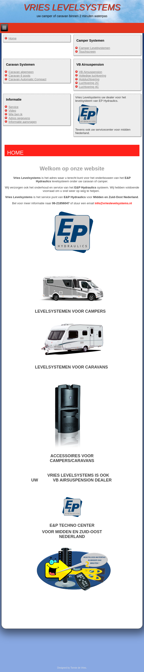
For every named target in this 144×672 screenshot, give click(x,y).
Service (13, 107)
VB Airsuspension (90, 72)
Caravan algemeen (21, 72)
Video (12, 110)
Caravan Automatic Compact (27, 79)
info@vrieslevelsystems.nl (113, 203)
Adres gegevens (19, 118)
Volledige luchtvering (92, 75)
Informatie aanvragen (22, 122)
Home (12, 38)
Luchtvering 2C (89, 83)
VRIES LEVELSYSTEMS (72, 7)
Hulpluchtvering (89, 79)
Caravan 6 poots (19, 75)
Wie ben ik (15, 114)
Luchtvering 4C (89, 87)
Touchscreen (87, 51)
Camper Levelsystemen (94, 48)
